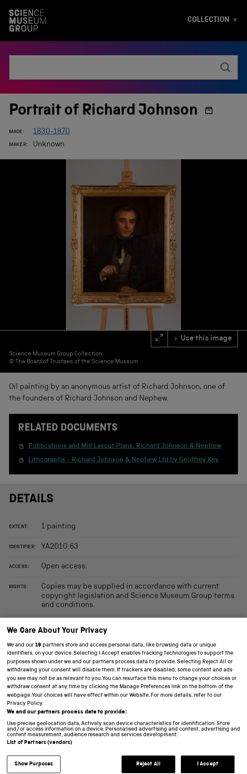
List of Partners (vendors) (39, 748)
